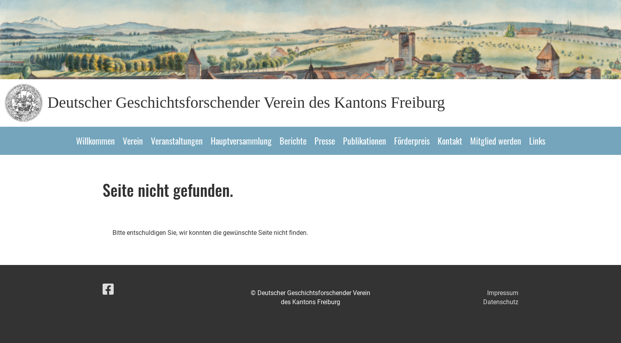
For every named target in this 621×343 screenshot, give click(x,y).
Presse (324, 140)
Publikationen (364, 140)
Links (537, 140)
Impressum (502, 293)
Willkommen (95, 140)
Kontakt (450, 140)
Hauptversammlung (241, 140)
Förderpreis (412, 140)
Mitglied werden (495, 140)
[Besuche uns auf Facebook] (108, 289)
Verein (133, 140)
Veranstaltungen (177, 140)
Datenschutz (500, 302)
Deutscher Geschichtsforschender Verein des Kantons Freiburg (246, 102)
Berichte (293, 140)
